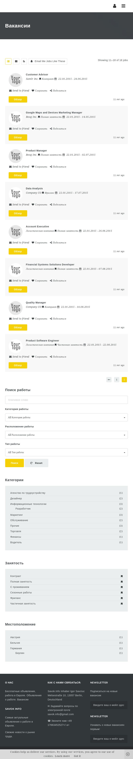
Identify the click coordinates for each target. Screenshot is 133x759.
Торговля (15, 531)
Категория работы (17, 409)
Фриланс (66, 598)
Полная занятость (66, 581)
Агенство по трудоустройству (27, 493)
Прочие (14, 525)
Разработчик (23, 508)
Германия (16, 648)
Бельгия (15, 642)
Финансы (15, 536)
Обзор (18, 99)
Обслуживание (19, 520)
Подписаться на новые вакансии (104, 693)
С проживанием (66, 587)
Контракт (66, 576)
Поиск (14, 463)
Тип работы (12, 444)
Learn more (62, 756)
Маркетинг (16, 514)
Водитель (16, 542)
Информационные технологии (28, 504)
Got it (77, 756)
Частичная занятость (66, 603)
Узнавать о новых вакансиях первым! (107, 727)
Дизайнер (16, 498)
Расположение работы (19, 426)
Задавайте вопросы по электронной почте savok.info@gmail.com (63, 710)
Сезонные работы (66, 592)
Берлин (20, 653)
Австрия (15, 637)
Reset (36, 463)
